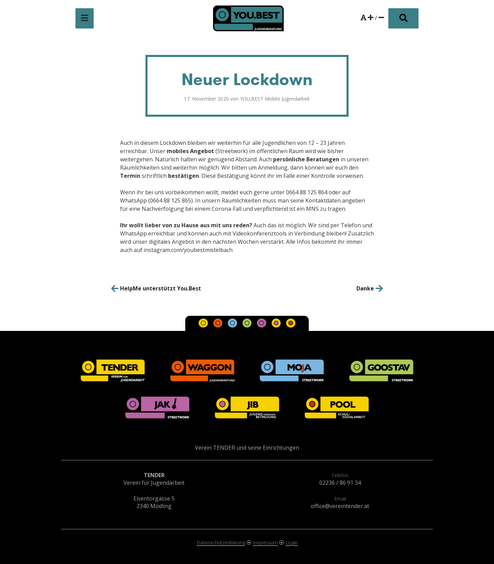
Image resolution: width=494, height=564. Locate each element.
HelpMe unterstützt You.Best (160, 288)
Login (291, 542)
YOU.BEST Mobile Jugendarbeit (275, 98)
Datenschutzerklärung (221, 542)
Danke (365, 288)
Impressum (265, 542)
